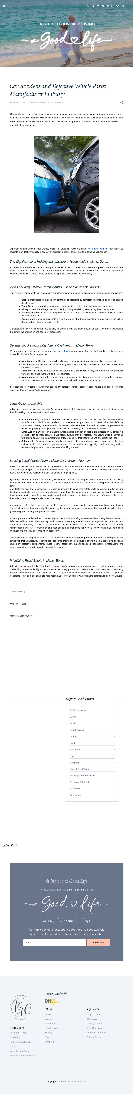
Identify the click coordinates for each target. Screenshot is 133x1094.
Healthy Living (77, 729)
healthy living (18, 591)
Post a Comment (55, 102)
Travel (73, 756)
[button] (121, 103)
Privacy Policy (94, 1037)
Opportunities (94, 1014)
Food (72, 743)
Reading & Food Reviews (82, 775)
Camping (74, 762)
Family (73, 723)
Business (74, 716)
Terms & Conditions (97, 1032)
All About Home (78, 710)
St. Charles (75, 795)
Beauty (73, 736)
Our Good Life (79, 1081)
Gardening (75, 788)
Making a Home (95, 1023)
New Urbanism (94, 1028)
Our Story (92, 1019)
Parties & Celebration (80, 782)
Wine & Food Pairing (80, 769)
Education (75, 749)
